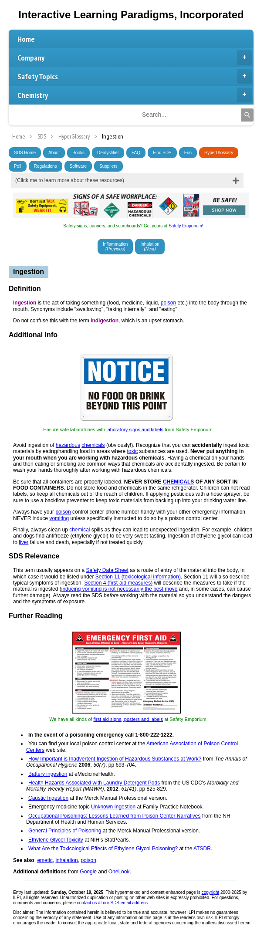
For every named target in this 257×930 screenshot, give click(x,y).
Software (78, 166)
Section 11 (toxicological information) (138, 577)
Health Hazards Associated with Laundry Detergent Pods (94, 783)
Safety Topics (134, 76)
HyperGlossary (218, 152)
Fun (188, 152)
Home (26, 39)
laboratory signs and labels (134, 429)
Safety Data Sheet (107, 570)
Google (88, 872)
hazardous (68, 445)
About (54, 152)
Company (134, 57)
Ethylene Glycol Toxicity (55, 840)
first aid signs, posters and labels (128, 719)
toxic (132, 451)
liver (23, 542)
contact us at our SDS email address (112, 902)
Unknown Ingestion (113, 807)
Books (78, 152)
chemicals (93, 445)
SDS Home (25, 152)
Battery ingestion (47, 774)
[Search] (247, 115)
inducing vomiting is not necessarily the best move (119, 589)
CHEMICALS (178, 482)
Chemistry (134, 95)
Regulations (45, 166)
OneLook (119, 872)
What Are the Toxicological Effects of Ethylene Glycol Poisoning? (103, 848)
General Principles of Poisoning (64, 831)
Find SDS (162, 152)
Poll (17, 166)
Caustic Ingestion (48, 798)
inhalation (66, 860)
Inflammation (115, 246)
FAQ (136, 152)
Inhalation (149, 246)
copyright (211, 892)
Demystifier (108, 152)
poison (168, 303)
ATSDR (202, 848)
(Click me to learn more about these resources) (69, 180)
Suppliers (108, 166)
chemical (79, 530)
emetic (44, 860)
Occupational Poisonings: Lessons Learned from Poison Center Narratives (114, 816)
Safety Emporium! (186, 225)
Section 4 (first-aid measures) (118, 583)
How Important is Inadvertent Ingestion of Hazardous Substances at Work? (114, 759)
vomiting (59, 518)
